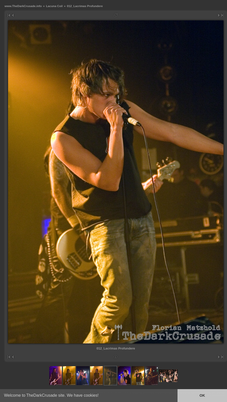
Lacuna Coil (54, 6)
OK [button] (202, 395)
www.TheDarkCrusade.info (23, 6)
